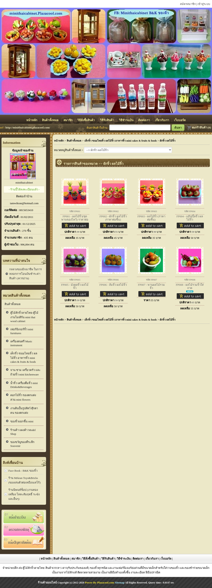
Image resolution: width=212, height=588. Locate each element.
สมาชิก (68, 120)
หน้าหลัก (32, 120)
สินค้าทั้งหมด (50, 120)
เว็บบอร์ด (180, 120)
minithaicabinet (24, 182)
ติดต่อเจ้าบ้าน (24, 196)
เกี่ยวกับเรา (162, 120)
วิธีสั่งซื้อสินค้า (86, 120)
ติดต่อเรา (144, 120)
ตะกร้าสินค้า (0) (199, 127)
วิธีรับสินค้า (107, 120)
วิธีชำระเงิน (126, 120)
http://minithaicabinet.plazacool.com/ (27, 127)
